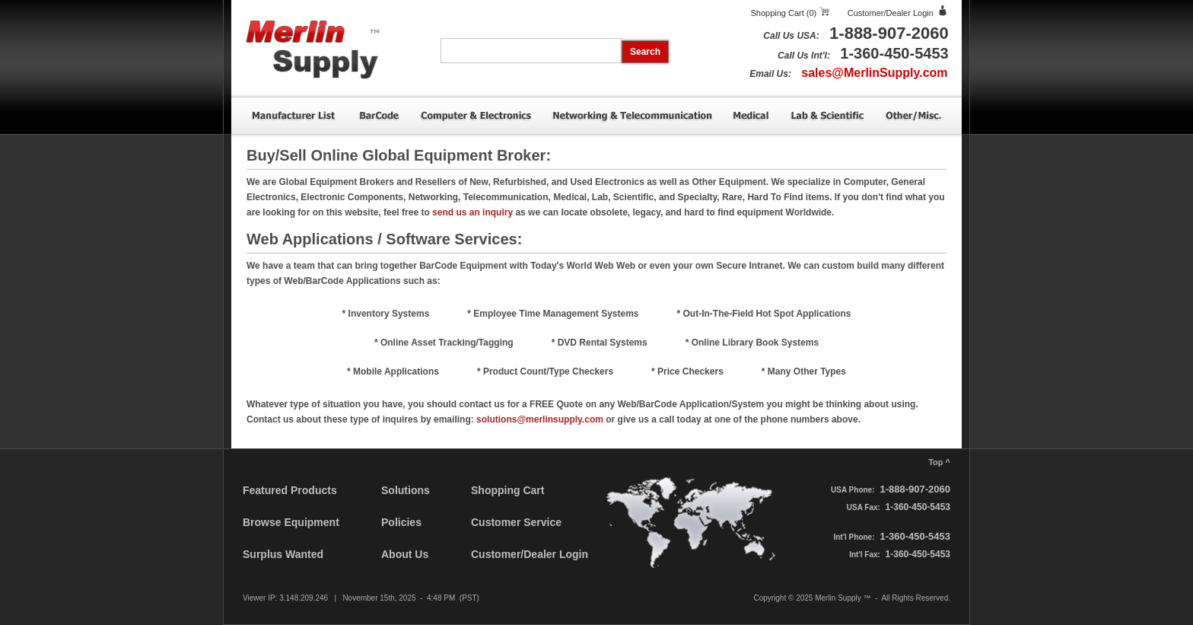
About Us (404, 554)
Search (645, 51)
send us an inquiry (472, 212)
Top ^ (939, 462)
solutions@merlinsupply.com (539, 419)
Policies (401, 522)
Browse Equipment (291, 522)
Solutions (405, 490)
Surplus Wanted (283, 554)
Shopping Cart (507, 490)
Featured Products (290, 490)
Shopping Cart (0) (783, 13)
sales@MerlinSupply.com (874, 72)
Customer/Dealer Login (891, 13)
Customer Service (516, 522)
